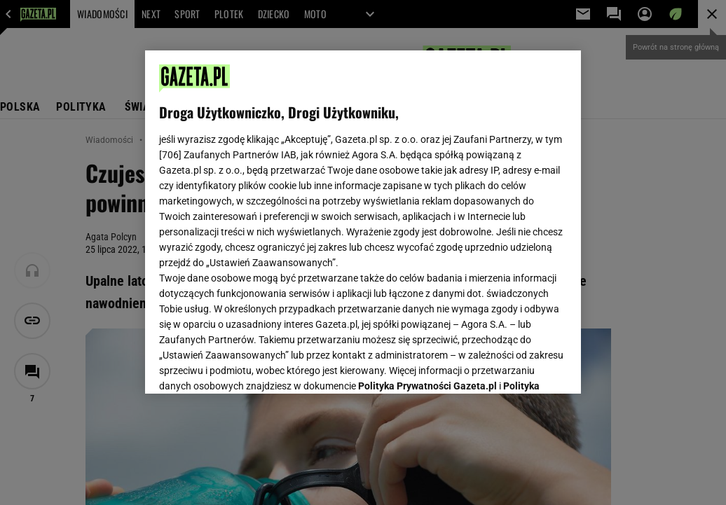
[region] (363, 222)
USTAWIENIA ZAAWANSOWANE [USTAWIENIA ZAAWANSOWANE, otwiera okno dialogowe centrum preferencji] (251, 365)
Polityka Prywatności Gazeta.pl (427, 208)
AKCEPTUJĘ (519, 366)
